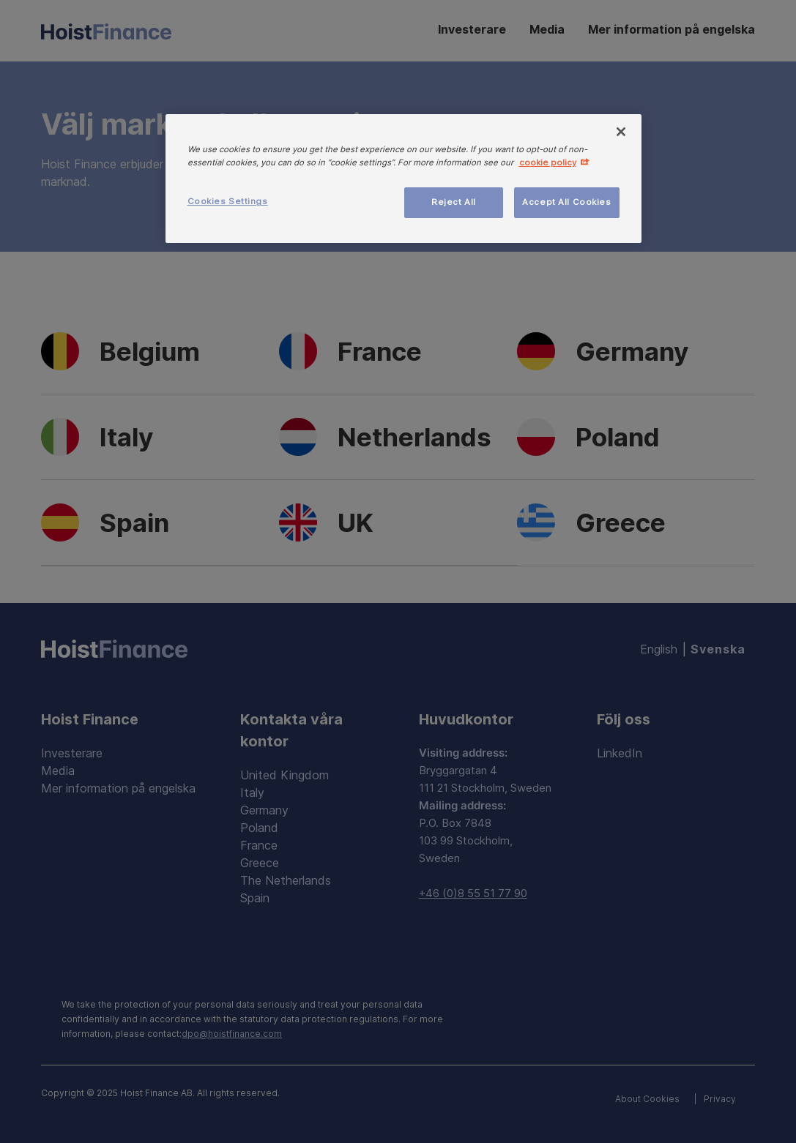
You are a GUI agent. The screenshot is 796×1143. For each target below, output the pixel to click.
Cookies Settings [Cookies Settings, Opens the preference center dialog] (227, 201)
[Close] (621, 132)
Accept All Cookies (566, 202)
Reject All (453, 202)
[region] (403, 178)
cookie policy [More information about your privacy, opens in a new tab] (547, 162)
